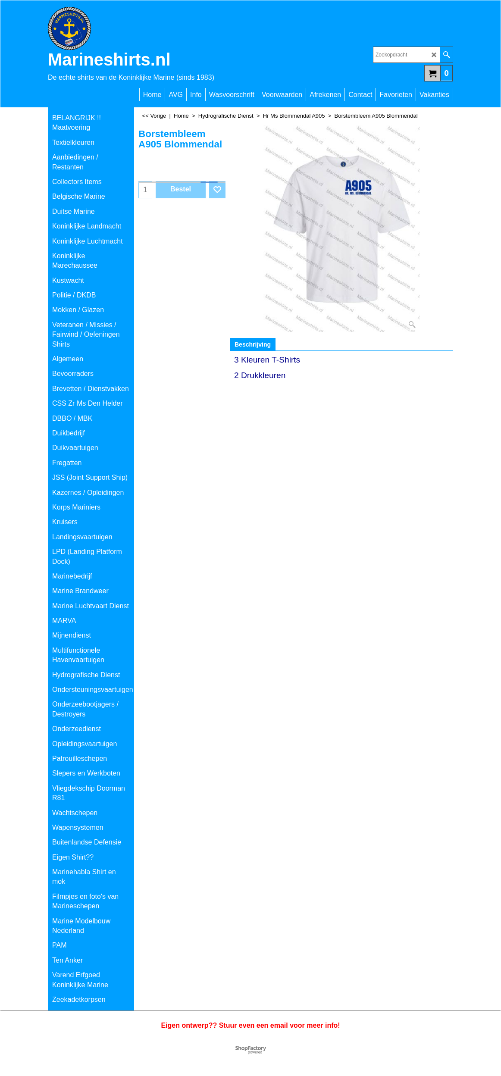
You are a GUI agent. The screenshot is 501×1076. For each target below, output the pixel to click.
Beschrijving (253, 344)
